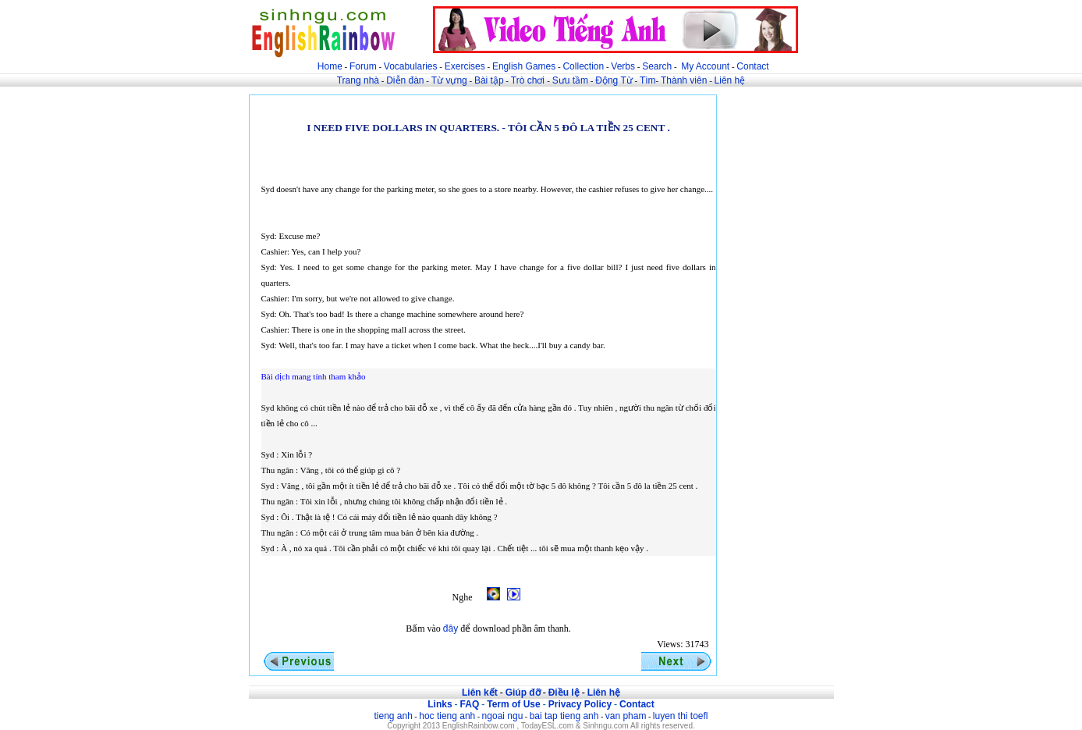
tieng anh (393, 715)
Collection (583, 66)
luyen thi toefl (680, 715)
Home (330, 66)
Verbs (623, 66)
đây (450, 628)
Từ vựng (449, 80)
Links (439, 704)
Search (657, 66)
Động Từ (613, 80)
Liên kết (480, 692)
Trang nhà (358, 80)
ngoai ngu (502, 715)
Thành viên (684, 80)
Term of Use (513, 704)
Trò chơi (529, 80)
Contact (752, 66)
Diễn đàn (405, 80)
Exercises (465, 66)
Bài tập (489, 80)
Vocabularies (411, 66)
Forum (363, 66)
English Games (523, 66)
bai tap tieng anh (564, 715)
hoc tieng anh (447, 715)
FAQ (470, 704)
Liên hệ (730, 80)
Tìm (648, 80)
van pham (626, 715)
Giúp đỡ (523, 692)
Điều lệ (564, 692)
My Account (705, 66)
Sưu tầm (570, 80)
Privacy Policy (580, 704)
